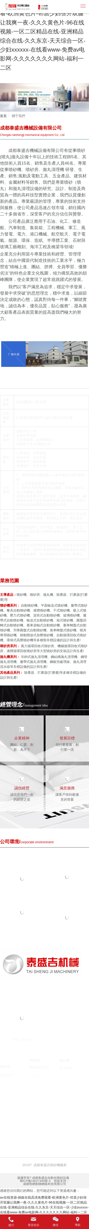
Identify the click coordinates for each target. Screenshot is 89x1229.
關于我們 (18, 116)
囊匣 (73, 1122)
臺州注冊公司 (37, 1122)
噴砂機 (22, 1117)
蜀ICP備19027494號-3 (35, 1180)
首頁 (3, 116)
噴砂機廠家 (37, 1117)
